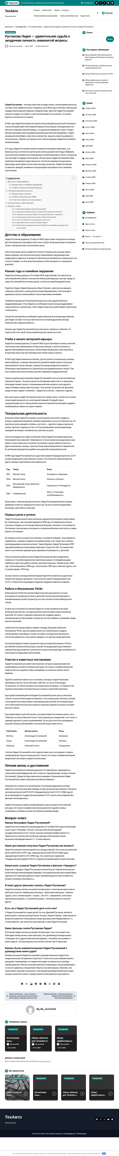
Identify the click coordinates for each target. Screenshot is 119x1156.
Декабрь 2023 (90, 171)
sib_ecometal (48, 1027)
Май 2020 (89, 196)
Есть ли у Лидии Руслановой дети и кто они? (33, 239)
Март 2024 (89, 158)
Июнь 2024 (89, 139)
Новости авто (47, 10)
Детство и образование (18, 200)
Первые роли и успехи (21, 212)
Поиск (87, 32)
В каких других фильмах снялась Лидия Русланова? (36, 236)
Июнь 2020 (89, 190)
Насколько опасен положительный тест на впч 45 (98, 92)
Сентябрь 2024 (91, 121)
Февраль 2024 (90, 165)
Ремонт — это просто (61, 10)
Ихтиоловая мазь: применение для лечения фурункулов (98, 67)
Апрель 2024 (90, 152)
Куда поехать (85, 16)
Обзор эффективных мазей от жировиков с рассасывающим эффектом (96, 82)
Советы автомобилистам (69, 16)
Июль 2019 (89, 202)
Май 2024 (89, 146)
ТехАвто (13, 10)
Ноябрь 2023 (90, 177)
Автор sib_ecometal (13, 64)
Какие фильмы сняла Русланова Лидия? (32, 241)
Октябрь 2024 (90, 115)
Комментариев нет (42, 65)
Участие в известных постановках (26, 218)
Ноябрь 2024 (90, 108)
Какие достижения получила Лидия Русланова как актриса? (39, 230)
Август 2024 (90, 127)
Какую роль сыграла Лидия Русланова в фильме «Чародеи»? (40, 233)
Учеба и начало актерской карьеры (27, 206)
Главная (37, 10)
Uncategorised (10, 32)
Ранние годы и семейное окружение (27, 203)
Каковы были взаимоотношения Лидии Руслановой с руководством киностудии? (42, 245)
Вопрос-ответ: (14, 225)
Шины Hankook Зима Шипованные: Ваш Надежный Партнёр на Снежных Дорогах (99, 57)
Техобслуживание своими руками (45, 16)
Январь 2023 (90, 183)
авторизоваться (45, 1080)
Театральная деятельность (20, 209)
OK (104, 1153)
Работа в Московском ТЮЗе (24, 215)
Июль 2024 (89, 133)
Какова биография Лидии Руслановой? (31, 228)
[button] (72, 197)
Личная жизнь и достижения (20, 221)
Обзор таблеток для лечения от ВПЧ (40, 1059)
